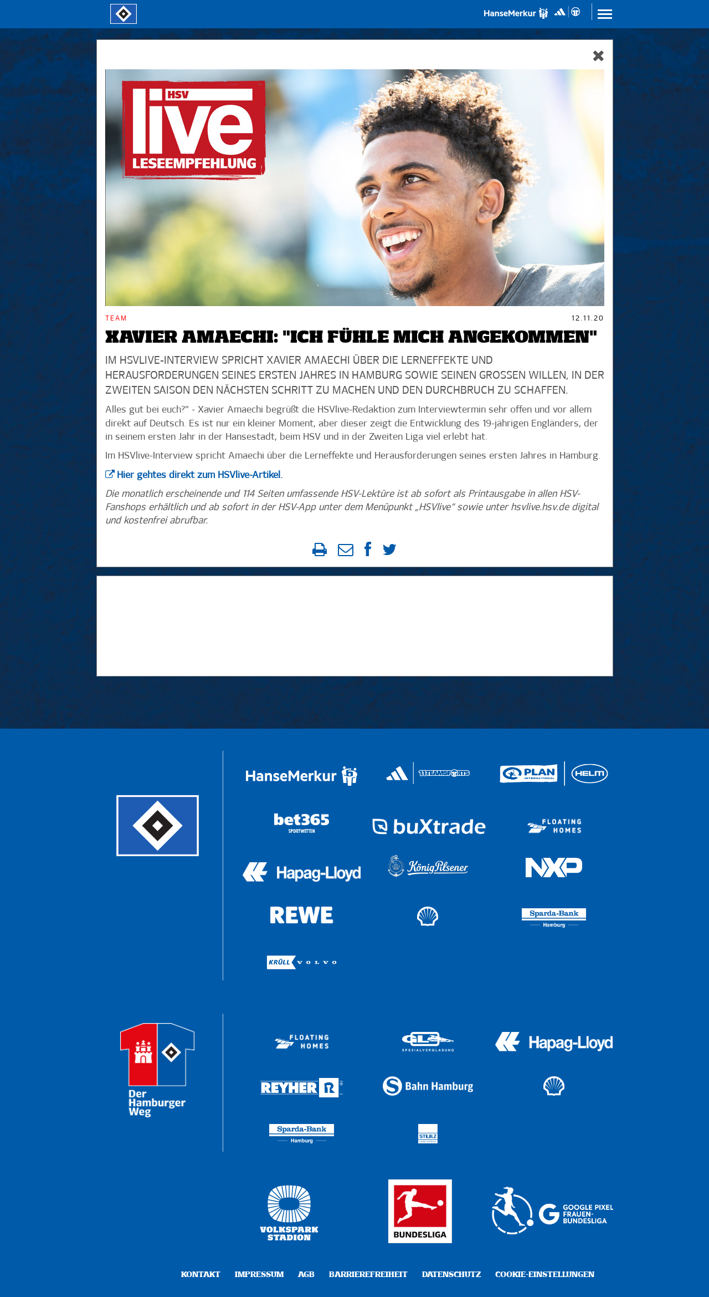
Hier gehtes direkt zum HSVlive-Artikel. (199, 475)
